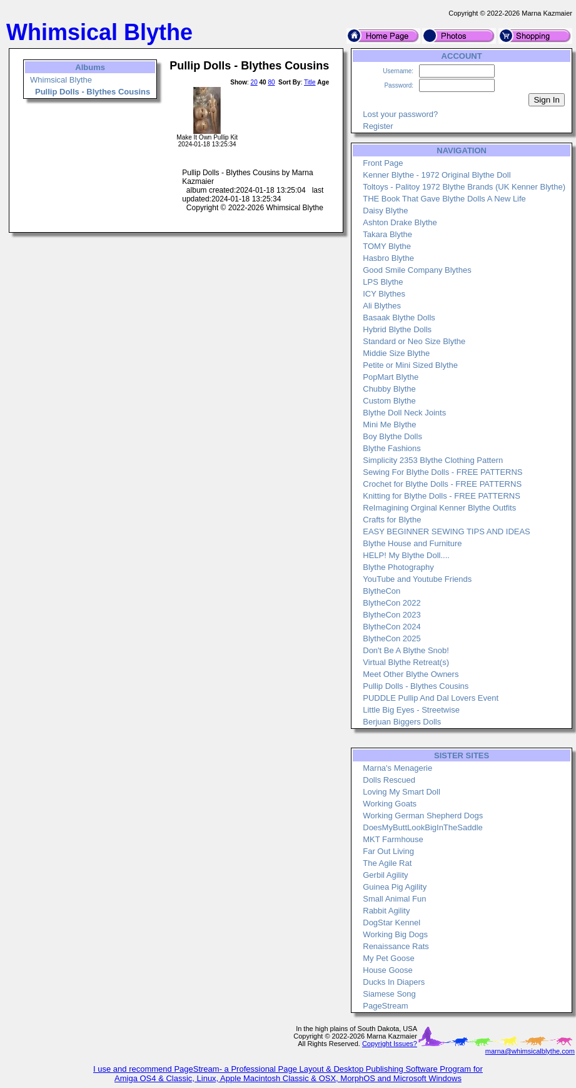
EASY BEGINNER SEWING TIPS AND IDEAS (446, 531)
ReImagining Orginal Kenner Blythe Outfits (439, 507)
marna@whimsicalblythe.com (530, 1051)
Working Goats (390, 803)
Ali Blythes (382, 305)
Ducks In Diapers (394, 982)
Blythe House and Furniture (412, 543)
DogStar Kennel (391, 922)
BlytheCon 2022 (392, 603)
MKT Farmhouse (393, 839)
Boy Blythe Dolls (392, 436)
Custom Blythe (389, 400)
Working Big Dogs (395, 934)
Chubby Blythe (389, 389)
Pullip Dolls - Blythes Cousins (415, 686)
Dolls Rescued (389, 780)
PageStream (385, 1005)
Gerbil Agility (385, 875)
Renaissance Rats (396, 946)
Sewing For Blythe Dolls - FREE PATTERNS (442, 472)
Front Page (383, 163)
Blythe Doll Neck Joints (404, 412)
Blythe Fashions (392, 448)
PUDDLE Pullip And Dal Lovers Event (430, 698)
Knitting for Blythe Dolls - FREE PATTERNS (441, 496)
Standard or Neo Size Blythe (414, 341)
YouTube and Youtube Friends (417, 579)
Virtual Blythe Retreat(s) (406, 662)
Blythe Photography (398, 567)
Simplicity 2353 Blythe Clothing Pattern (433, 460)
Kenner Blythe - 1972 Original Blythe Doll (436, 175)
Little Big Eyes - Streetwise (411, 709)
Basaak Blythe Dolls (399, 317)
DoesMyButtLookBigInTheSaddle (423, 827)
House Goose (388, 970)
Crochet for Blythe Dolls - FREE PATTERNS (442, 484)
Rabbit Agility (386, 910)
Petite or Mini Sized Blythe (410, 365)
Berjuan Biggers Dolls (402, 721)
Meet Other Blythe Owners (410, 674)
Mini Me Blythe (389, 424)
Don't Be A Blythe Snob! (406, 650)
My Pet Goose (388, 958)
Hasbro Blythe (388, 258)
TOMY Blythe (387, 246)
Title (310, 82)
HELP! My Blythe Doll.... (406, 555)
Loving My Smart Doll (401, 791)
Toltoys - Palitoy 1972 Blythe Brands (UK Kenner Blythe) (464, 186)
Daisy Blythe (385, 210)
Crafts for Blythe (392, 519)
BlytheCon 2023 (392, 614)
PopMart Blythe (390, 377)
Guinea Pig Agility (395, 887)
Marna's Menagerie (397, 768)
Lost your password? (400, 114)
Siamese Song (389, 994)
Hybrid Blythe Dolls (397, 329)
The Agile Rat (387, 863)
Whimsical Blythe (61, 79)
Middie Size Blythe (396, 353)
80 (271, 82)
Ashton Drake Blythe (400, 222)
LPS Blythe (383, 282)
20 (254, 82)
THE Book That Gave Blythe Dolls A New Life (444, 198)
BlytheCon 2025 (392, 638)
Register (378, 126)
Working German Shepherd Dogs (423, 815)
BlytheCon (381, 591)
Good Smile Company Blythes (417, 270)
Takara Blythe (387, 234)
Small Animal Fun (394, 898)
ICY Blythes (384, 293)
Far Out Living (388, 851)
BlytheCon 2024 (392, 626)
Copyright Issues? (389, 1043)
